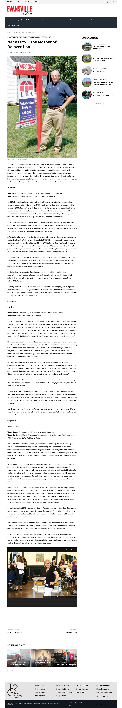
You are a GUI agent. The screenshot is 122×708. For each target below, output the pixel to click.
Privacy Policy (73, 702)
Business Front (30, 32)
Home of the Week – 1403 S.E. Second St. (103, 59)
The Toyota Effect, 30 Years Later (42, 664)
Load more (98, 103)
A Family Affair (71, 632)
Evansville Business (18, 32)
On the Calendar (18, 665)
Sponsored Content (100, 44)
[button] (112, 22)
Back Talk (65, 662)
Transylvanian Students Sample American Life (103, 83)
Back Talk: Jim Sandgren (66, 665)
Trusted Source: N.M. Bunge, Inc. (101, 47)
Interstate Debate (14, 632)
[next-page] (12, 670)
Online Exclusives (99, 93)
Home (9, 32)
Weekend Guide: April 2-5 (103, 95)
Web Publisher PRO (109, 704)
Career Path (12, 37)
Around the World (99, 80)
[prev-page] (8, 670)
